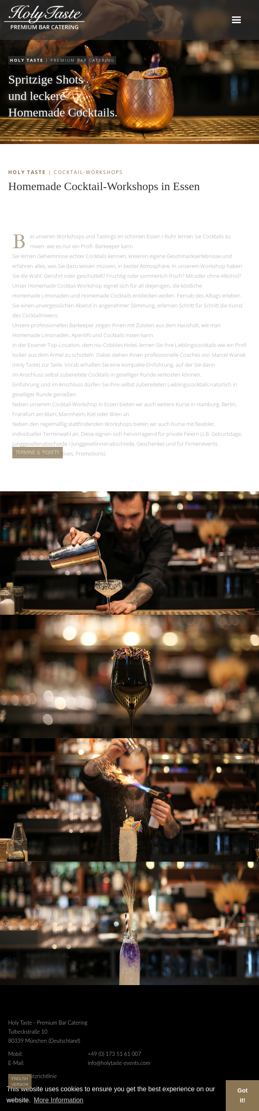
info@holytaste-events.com (119, 1063)
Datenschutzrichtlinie (32, 1076)
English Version (19, 1081)
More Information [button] (58, 1100)
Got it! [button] (242, 1095)
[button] (236, 20)
